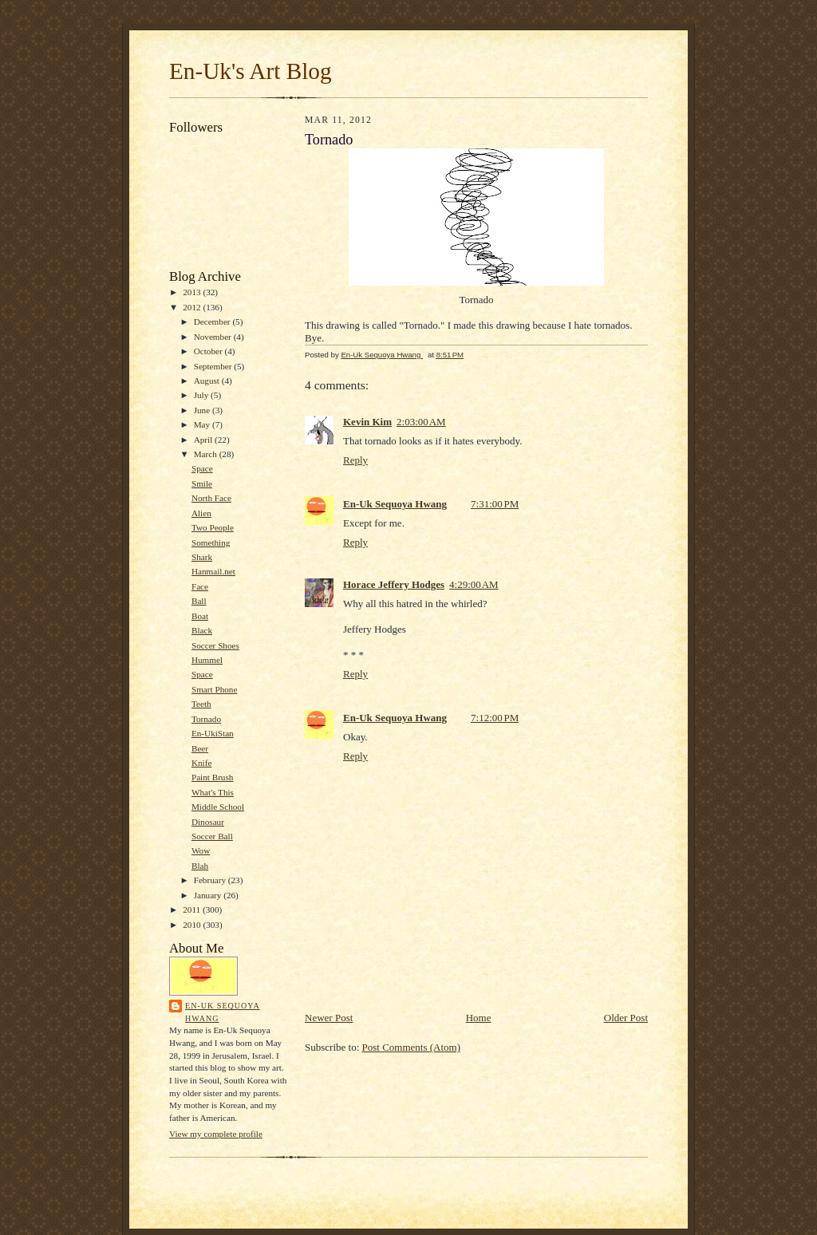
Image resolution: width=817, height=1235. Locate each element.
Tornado (206, 719)
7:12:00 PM (495, 718)
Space (202, 468)
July (202, 395)
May (203, 424)
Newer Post (329, 1018)
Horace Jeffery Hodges (393, 584)
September (214, 366)
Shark (201, 557)
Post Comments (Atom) (411, 1047)
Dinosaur (207, 822)
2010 (193, 924)
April (204, 439)
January (209, 895)
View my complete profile (215, 1133)
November (214, 336)
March (206, 454)
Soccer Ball (212, 836)
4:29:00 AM (474, 584)
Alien (201, 513)
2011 (193, 909)
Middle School (217, 806)
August (208, 380)
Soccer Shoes (215, 645)
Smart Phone (214, 689)
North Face (211, 498)
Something (210, 542)
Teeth (201, 703)
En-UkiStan (212, 733)
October (209, 351)
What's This (212, 792)
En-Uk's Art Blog (250, 71)
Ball (199, 601)
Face (199, 586)
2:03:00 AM (421, 422)
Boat (199, 616)
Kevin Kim (367, 422)
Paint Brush (212, 777)
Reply (355, 460)
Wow (200, 850)
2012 (193, 307)
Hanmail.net (213, 571)
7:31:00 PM (495, 504)
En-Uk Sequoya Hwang (222, 1012)
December (213, 321)
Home (478, 1018)
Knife (201, 762)
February (211, 880)
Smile (201, 483)
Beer (199, 748)
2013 (193, 292)
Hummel (207, 660)
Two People (212, 527)
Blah (199, 865)
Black (201, 630)
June (203, 410)
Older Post (626, 1018)
